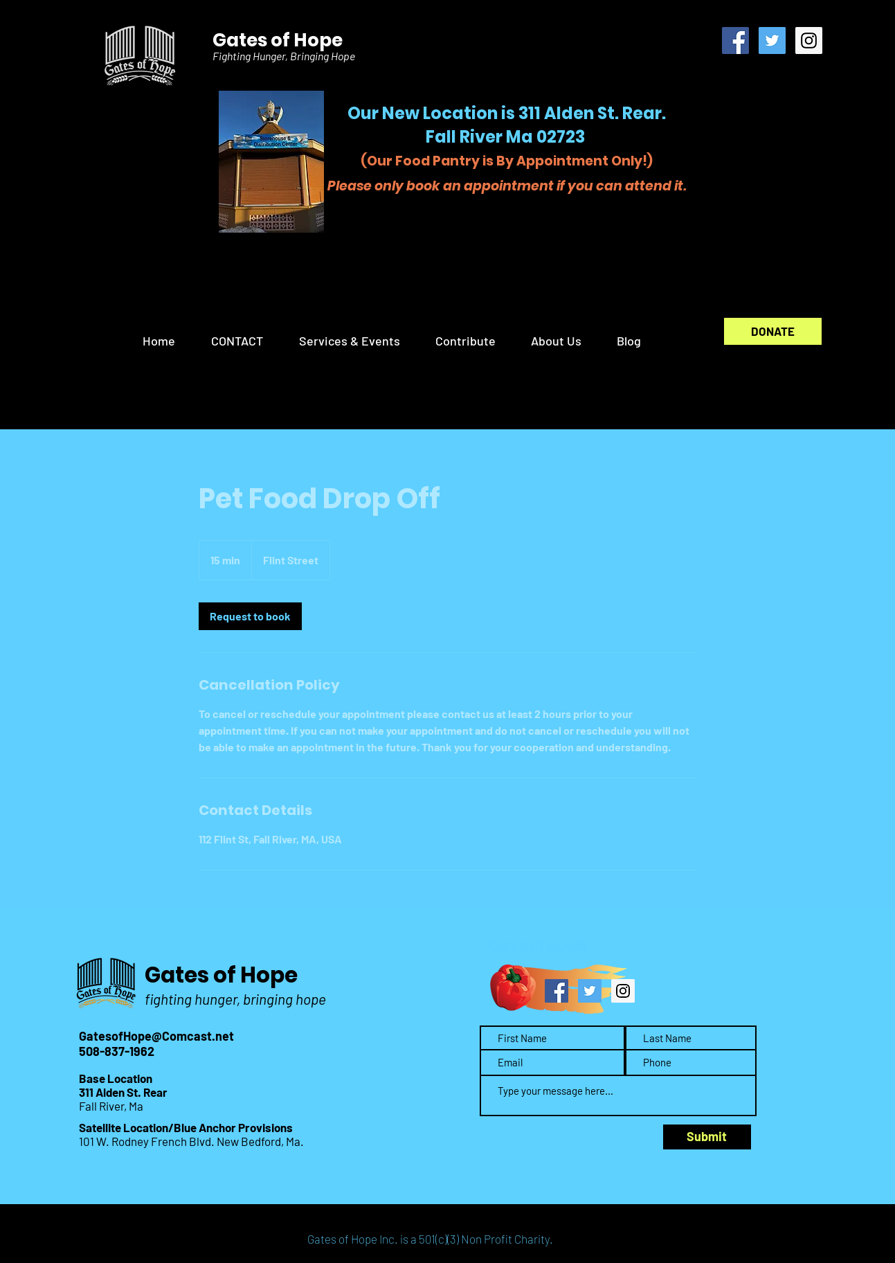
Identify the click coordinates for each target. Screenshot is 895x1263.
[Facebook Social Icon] (735, 40)
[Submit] (707, 1137)
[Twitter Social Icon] (772, 40)
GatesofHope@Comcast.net (156, 1035)
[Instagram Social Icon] (808, 40)
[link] (250, 616)
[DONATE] (773, 331)
